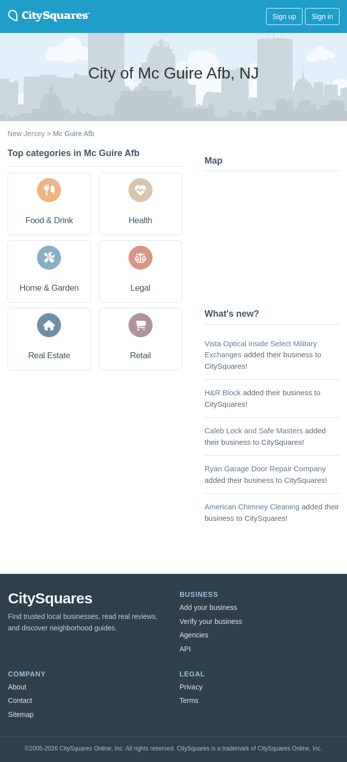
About (17, 687)
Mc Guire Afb (73, 134)
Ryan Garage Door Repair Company (265, 468)
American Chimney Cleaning (252, 506)
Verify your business (211, 621)
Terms (189, 700)
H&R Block (222, 392)
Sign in (322, 17)
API (185, 649)
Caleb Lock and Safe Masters (253, 430)
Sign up (284, 17)
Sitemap (21, 714)
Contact (20, 700)
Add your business (208, 607)
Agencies (194, 635)
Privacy (191, 687)
